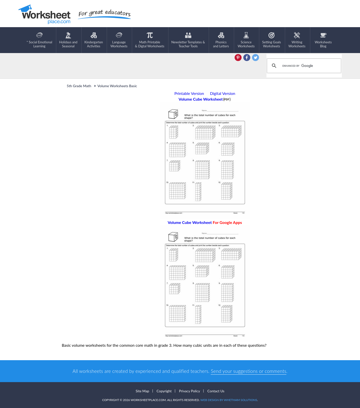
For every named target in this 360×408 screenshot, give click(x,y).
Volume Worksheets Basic (115, 86)
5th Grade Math (79, 86)
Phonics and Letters (221, 40)
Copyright (164, 391)
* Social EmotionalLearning (39, 40)
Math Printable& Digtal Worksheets (149, 40)
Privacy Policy (189, 391)
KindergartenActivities (93, 40)
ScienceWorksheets (246, 40)
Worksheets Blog (323, 40)
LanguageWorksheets (118, 40)
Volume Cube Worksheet (205, 222)
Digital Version (222, 93)
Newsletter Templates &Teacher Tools (188, 40)
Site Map (142, 391)
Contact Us (215, 391)
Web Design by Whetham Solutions (228, 400)
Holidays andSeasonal (68, 40)
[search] (303, 65)
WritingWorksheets (296, 40)
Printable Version (189, 93)
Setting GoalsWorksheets (271, 40)
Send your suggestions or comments (248, 371)
